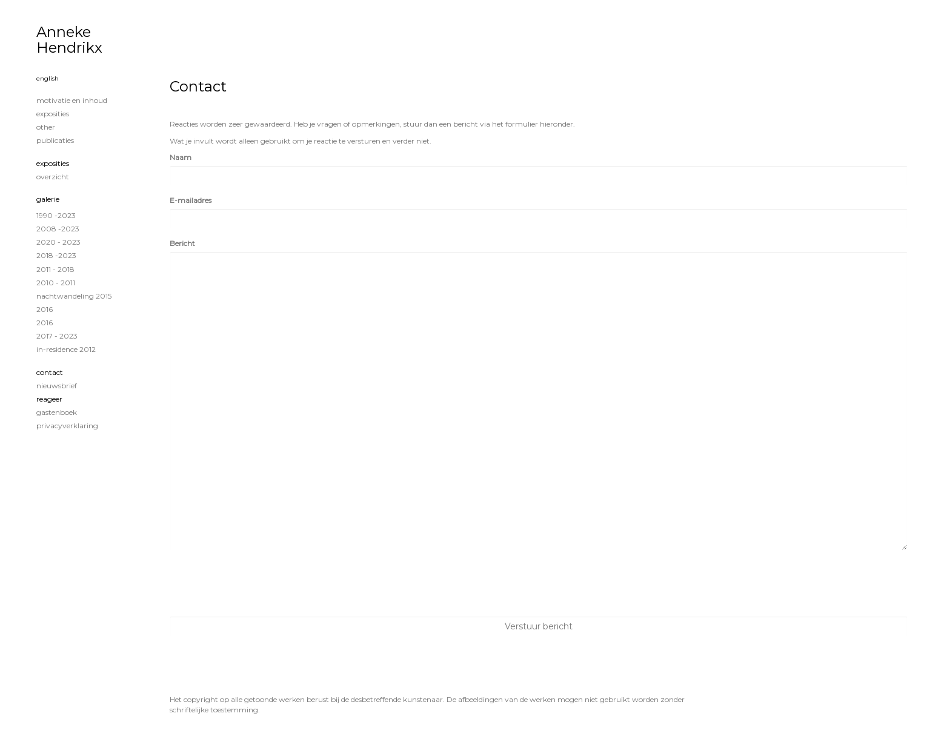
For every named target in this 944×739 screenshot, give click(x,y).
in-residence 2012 (66, 349)
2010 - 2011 (55, 282)
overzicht (52, 176)
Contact (49, 372)
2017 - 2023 (57, 335)
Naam (180, 157)
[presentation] (262, 583)
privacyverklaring (67, 425)
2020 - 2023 (58, 242)
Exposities (52, 163)
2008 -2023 (57, 228)
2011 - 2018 (55, 269)
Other (45, 126)
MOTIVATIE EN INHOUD (71, 100)
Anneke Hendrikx (69, 39)
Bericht (182, 243)
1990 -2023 (56, 215)
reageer (49, 398)
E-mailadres (190, 200)
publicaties (55, 140)
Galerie (47, 199)
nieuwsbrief (56, 385)
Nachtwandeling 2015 (73, 295)
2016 (44, 309)
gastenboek (56, 412)
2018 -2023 (56, 255)
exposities (52, 113)
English (47, 78)
